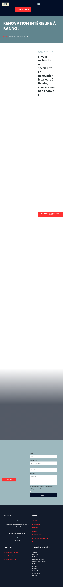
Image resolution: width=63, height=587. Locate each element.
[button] (38, 4)
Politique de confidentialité (40, 534)
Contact (34, 527)
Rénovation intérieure (10, 556)
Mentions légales (37, 531)
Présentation (36, 520)
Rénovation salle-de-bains (11, 549)
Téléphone (33, 456)
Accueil (5, 37)
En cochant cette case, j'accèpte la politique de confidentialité (41, 484)
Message (32, 469)
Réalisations (35, 524)
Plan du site (35, 538)
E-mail (32, 463)
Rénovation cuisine (9, 552)
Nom (31, 449)
